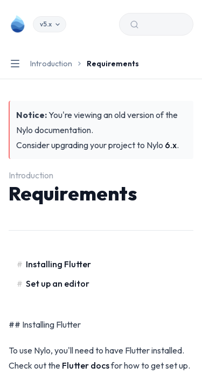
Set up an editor (57, 283)
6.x (171, 145)
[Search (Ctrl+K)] (156, 24)
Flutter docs (85, 365)
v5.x (49, 24)
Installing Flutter (58, 264)
